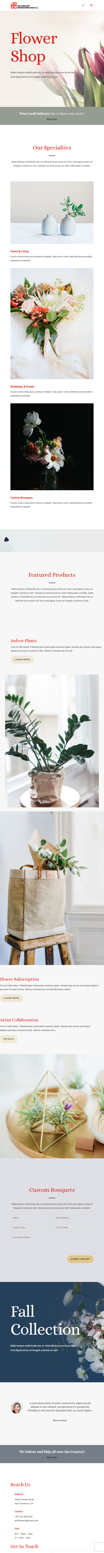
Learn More (22, 88)
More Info (52, 119)
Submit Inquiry (80, 1259)
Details (9, 1039)
